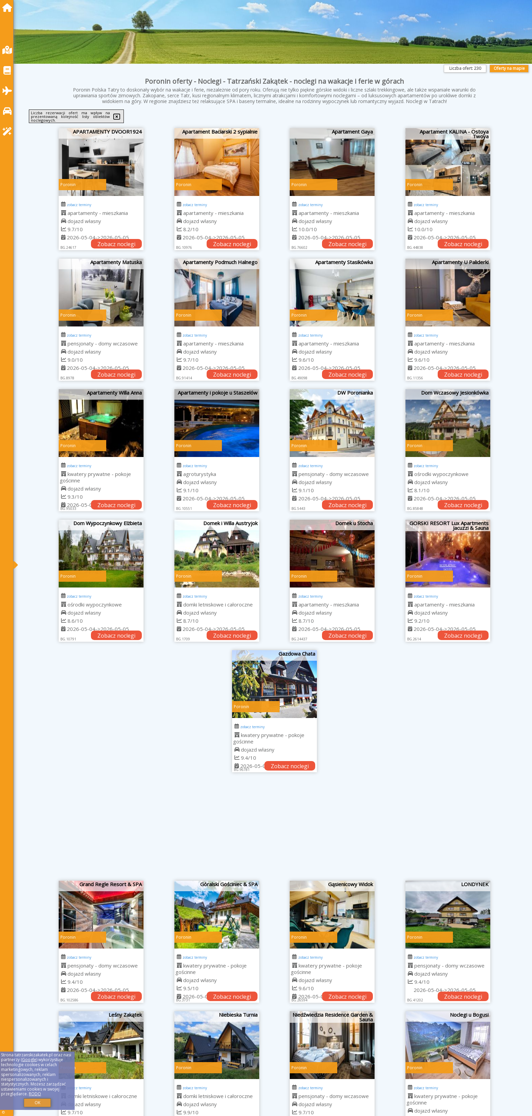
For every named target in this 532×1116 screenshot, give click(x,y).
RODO (35, 1094)
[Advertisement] (274, 829)
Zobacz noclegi (116, 244)
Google (29, 1059)
